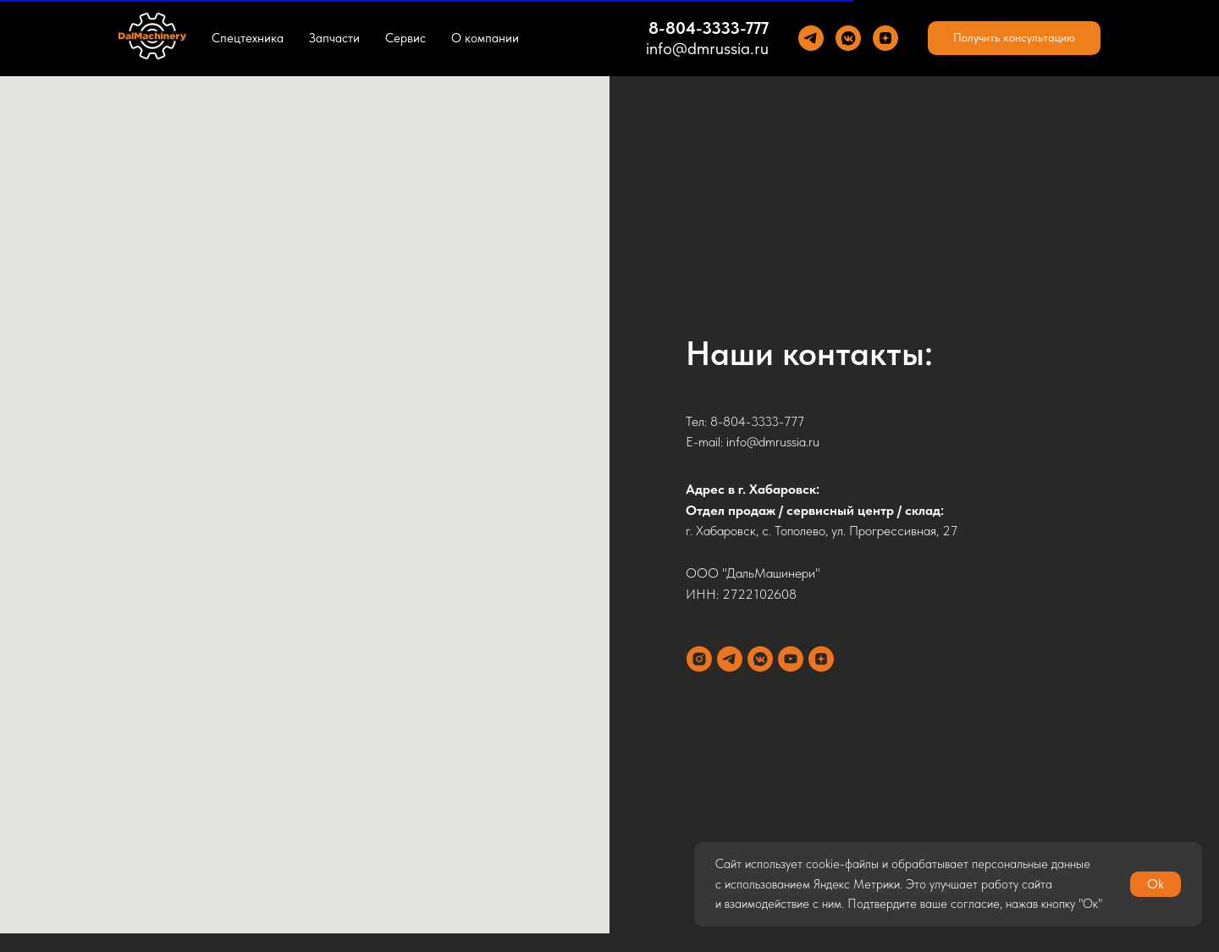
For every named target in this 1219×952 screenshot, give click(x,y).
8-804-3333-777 (708, 28)
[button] (1014, 38)
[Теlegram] (811, 38)
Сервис (405, 38)
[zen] (821, 659)
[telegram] (729, 659)
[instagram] (699, 659)
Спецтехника (248, 38)
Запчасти (334, 38)
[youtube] (790, 659)
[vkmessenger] (760, 659)
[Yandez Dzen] (885, 38)
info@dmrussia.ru (707, 48)
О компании (485, 38)
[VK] (848, 38)
